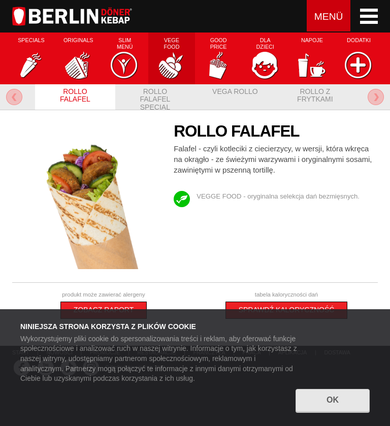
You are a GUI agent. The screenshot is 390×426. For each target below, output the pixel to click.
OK (333, 401)
